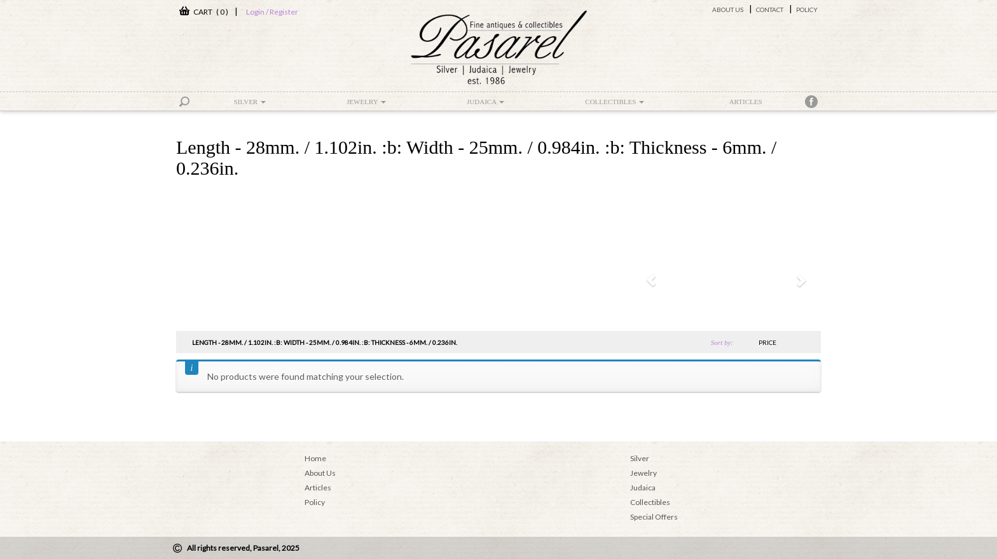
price (767, 342)
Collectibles (614, 101)
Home (315, 458)
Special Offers (654, 517)
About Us (727, 9)
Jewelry (366, 101)
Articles (745, 101)
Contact (769, 9)
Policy (807, 9)
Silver (250, 101)
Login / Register (272, 12)
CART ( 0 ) (203, 11)
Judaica (485, 101)
